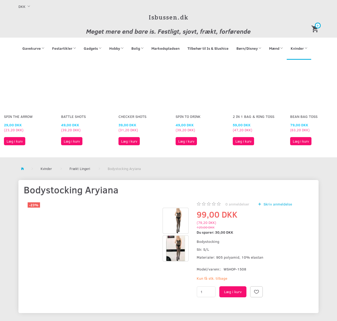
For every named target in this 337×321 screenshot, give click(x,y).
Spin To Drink (188, 116)
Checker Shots (132, 116)
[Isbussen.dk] (169, 17)
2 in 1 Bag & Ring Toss (253, 116)
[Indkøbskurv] (316, 28)
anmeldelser (237, 204)
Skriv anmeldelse (277, 204)
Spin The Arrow (18, 116)
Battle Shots (73, 116)
